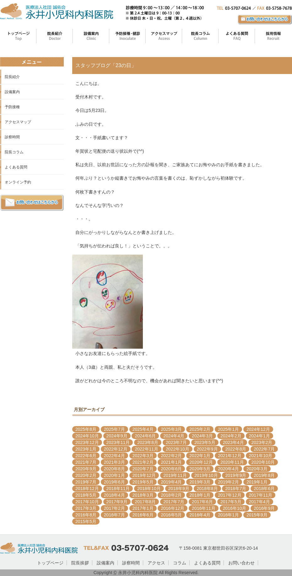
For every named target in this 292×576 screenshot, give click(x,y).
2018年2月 (171, 495)
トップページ (50, 562)
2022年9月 (207, 449)
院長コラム (14, 152)
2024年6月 (145, 435)
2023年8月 (147, 442)
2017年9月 (116, 501)
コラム (179, 562)
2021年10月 (261, 455)
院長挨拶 (80, 562)
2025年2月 (199, 429)
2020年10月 (263, 462)
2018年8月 (207, 488)
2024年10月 (87, 435)
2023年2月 (262, 442)
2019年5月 (143, 481)
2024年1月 (259, 435)
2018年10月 (149, 488)
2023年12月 (87, 442)
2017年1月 (143, 508)
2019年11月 (175, 475)
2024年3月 (202, 435)
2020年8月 (114, 468)
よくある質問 (16, 167)
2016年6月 (143, 514)
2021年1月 (171, 462)
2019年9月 (235, 475)
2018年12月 (87, 488)
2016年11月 (203, 508)
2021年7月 (85, 462)
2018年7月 (235, 488)
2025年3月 (171, 429)
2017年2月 (114, 508)
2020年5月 (199, 468)
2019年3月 (199, 481)
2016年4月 (199, 514)
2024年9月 (116, 435)
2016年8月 (85, 514)
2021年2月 (143, 462)
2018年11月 (118, 488)
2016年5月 (171, 514)
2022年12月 (115, 449)
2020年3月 (257, 468)
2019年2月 (228, 481)
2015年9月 (257, 514)
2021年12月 (229, 455)
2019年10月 (206, 475)
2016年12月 (172, 508)
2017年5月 (230, 501)
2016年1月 (228, 514)
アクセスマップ (18, 122)
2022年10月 (177, 449)
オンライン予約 (18, 182)
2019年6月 (114, 481)
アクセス (156, 562)
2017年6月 (202, 501)
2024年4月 (173, 435)
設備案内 (12, 92)
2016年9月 (264, 508)
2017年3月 (85, 508)
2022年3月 (143, 455)
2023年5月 (204, 442)
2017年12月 (229, 495)
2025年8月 (85, 429)
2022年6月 (85, 455)
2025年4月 (143, 429)
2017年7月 (173, 501)
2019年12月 (144, 475)
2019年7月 (85, 481)
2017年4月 (259, 501)
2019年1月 (257, 481)
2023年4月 (233, 442)
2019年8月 (264, 475)
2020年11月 (232, 462)
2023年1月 (85, 449)
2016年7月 (114, 514)
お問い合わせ (241, 562)
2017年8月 (145, 501)
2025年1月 (228, 429)
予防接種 (12, 107)
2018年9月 (178, 488)
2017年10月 (87, 501)
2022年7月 (264, 449)
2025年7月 (114, 429)
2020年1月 (114, 475)
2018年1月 (199, 495)
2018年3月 (143, 495)
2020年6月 (171, 468)
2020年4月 (228, 468)
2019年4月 (171, 481)
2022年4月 (114, 455)
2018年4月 (114, 495)
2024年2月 (230, 435)
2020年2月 (85, 475)
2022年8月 (235, 449)
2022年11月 (146, 449)
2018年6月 (264, 488)
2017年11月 (261, 495)
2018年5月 (85, 495)
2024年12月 (258, 429)
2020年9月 (85, 468)
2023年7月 (176, 442)
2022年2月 (171, 455)
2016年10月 (234, 508)
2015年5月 (85, 521)
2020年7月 (143, 468)
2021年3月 (114, 462)
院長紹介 (12, 77)
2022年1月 (199, 455)
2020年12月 (201, 462)
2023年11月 (118, 442)
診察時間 (12, 137)
